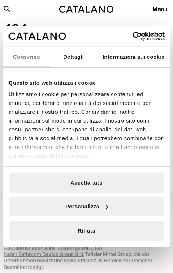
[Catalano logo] (86, 9)
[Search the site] (7, 9)
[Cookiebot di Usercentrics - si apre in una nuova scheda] (132, 36)
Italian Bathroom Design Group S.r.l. (44, 254)
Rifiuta (86, 230)
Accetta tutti (87, 182)
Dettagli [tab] (73, 56)
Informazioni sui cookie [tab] (133, 56)
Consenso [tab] (26, 56)
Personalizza (86, 206)
